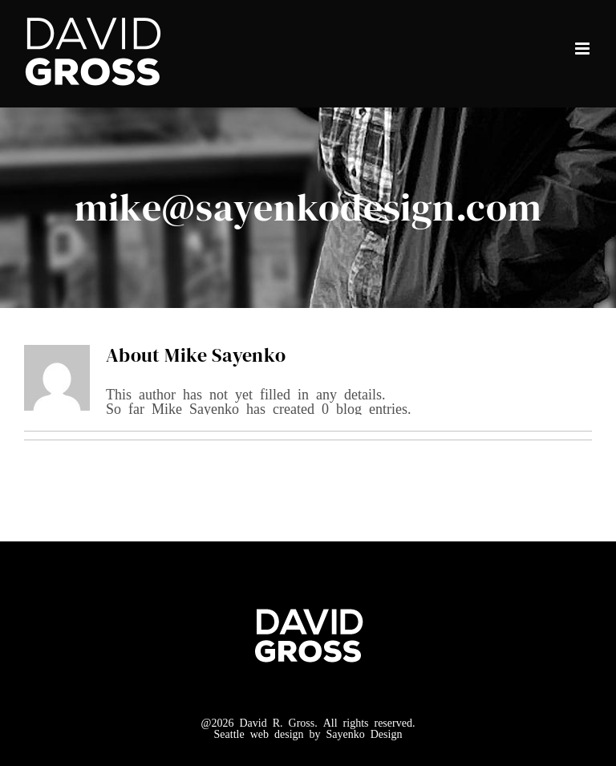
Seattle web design (259, 733)
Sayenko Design (364, 733)
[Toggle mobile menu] (583, 48)
